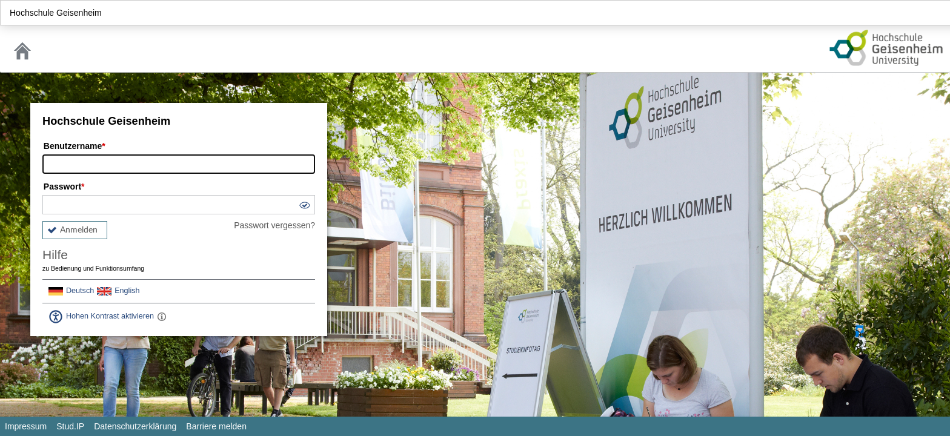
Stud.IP (70, 426)
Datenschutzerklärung (135, 426)
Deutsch (80, 290)
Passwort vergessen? (274, 225)
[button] (304, 206)
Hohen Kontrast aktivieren (110, 316)
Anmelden (79, 230)
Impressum (26, 426)
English (127, 290)
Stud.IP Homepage (886, 48)
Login (935, 13)
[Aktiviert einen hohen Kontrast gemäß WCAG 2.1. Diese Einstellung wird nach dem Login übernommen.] (162, 316)
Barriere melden (216, 426)
